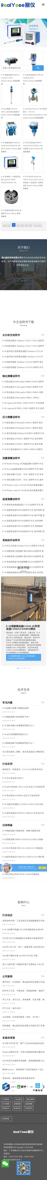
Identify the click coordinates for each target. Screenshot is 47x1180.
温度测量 (28, 1104)
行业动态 (7, 1071)
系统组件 (5, 1108)
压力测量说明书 (11, 623)
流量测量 (17, 1104)
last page (40, 229)
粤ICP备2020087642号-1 (13, 1160)
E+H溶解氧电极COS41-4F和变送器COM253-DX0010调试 (21, 746)
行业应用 (7, 919)
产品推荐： (6, 1099)
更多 (43, 541)
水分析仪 (18, 1099)
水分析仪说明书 (11, 541)
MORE (23, 322)
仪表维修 (7, 981)
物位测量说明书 (11, 582)
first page (4, 229)
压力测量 (5, 1104)
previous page (9, 229)
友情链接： (6, 1119)
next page (36, 229)
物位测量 (30, 1099)
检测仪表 (17, 1108)
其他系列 (28, 1108)
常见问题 (7, 858)
